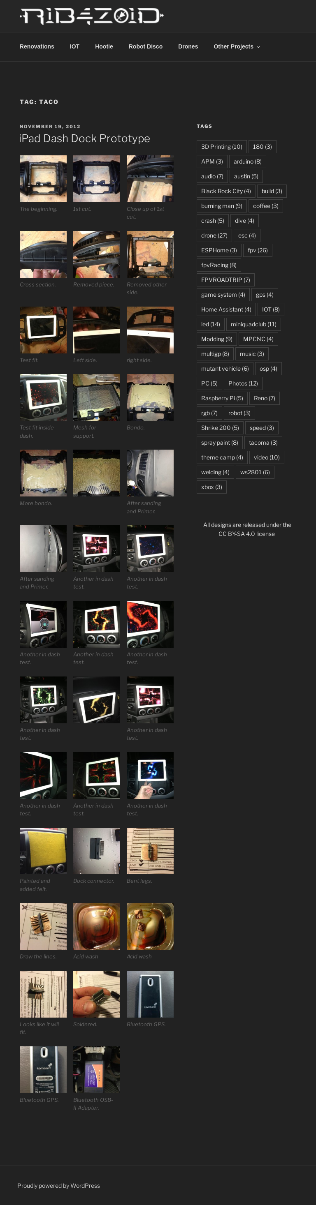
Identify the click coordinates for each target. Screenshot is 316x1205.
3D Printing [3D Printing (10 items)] (221, 146)
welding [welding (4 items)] (215, 472)
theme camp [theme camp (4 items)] (222, 457)
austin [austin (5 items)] (246, 176)
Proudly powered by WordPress (58, 1185)
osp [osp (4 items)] (268, 368)
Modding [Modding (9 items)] (216, 338)
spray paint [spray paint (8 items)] (219, 442)
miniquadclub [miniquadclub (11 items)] (253, 324)
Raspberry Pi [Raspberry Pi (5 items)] (222, 398)
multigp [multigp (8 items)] (215, 353)
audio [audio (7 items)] (212, 176)
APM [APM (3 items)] (212, 161)
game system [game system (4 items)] (223, 294)
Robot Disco (146, 46)
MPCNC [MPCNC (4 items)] (258, 338)
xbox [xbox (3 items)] (211, 486)
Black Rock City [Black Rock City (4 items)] (226, 190)
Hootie (104, 46)
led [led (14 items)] (210, 324)
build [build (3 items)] (272, 190)
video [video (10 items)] (267, 457)
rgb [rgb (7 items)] (209, 412)
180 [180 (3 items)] (262, 146)
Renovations (37, 46)
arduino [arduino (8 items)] (248, 161)
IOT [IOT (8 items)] (271, 309)
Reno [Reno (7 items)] (264, 398)
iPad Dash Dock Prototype (84, 138)
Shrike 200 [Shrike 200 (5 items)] (220, 427)
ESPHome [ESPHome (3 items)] (219, 250)
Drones (188, 46)
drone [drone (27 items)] (214, 235)
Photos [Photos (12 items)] (243, 383)
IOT (74, 46)
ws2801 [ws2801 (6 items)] (255, 472)
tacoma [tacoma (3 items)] (263, 442)
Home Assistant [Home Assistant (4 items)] (226, 309)
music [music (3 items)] (252, 353)
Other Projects (237, 46)
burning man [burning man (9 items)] (221, 205)
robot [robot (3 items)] (239, 412)
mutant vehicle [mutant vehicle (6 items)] (225, 368)
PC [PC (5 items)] (209, 383)
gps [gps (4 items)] (265, 294)
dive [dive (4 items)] (244, 220)
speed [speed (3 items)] (262, 427)
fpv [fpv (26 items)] (258, 250)
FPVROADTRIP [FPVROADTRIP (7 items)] (225, 279)
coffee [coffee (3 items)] (266, 205)
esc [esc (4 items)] (247, 235)
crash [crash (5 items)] (212, 220)
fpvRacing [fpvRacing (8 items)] (219, 264)
